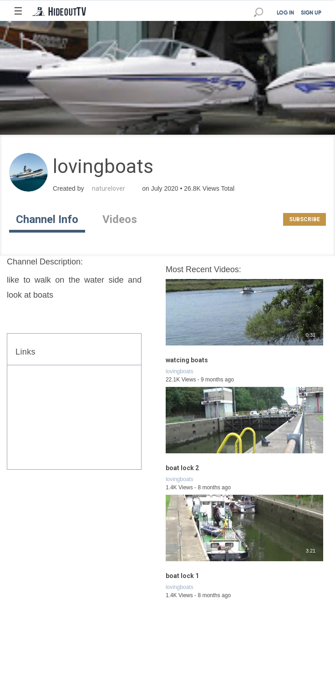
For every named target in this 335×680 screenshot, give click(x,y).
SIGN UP (311, 13)
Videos (119, 219)
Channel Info (47, 219)
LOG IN (285, 13)
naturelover (108, 188)
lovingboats (179, 371)
